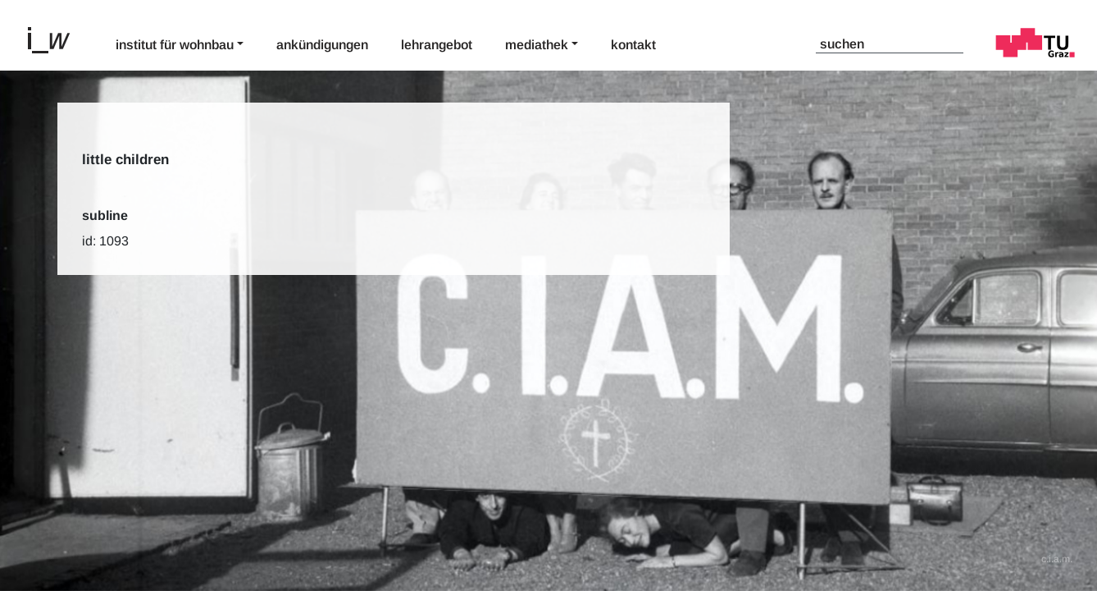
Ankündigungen (322, 45)
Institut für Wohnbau (175, 45)
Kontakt (633, 45)
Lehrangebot (436, 45)
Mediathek (536, 45)
